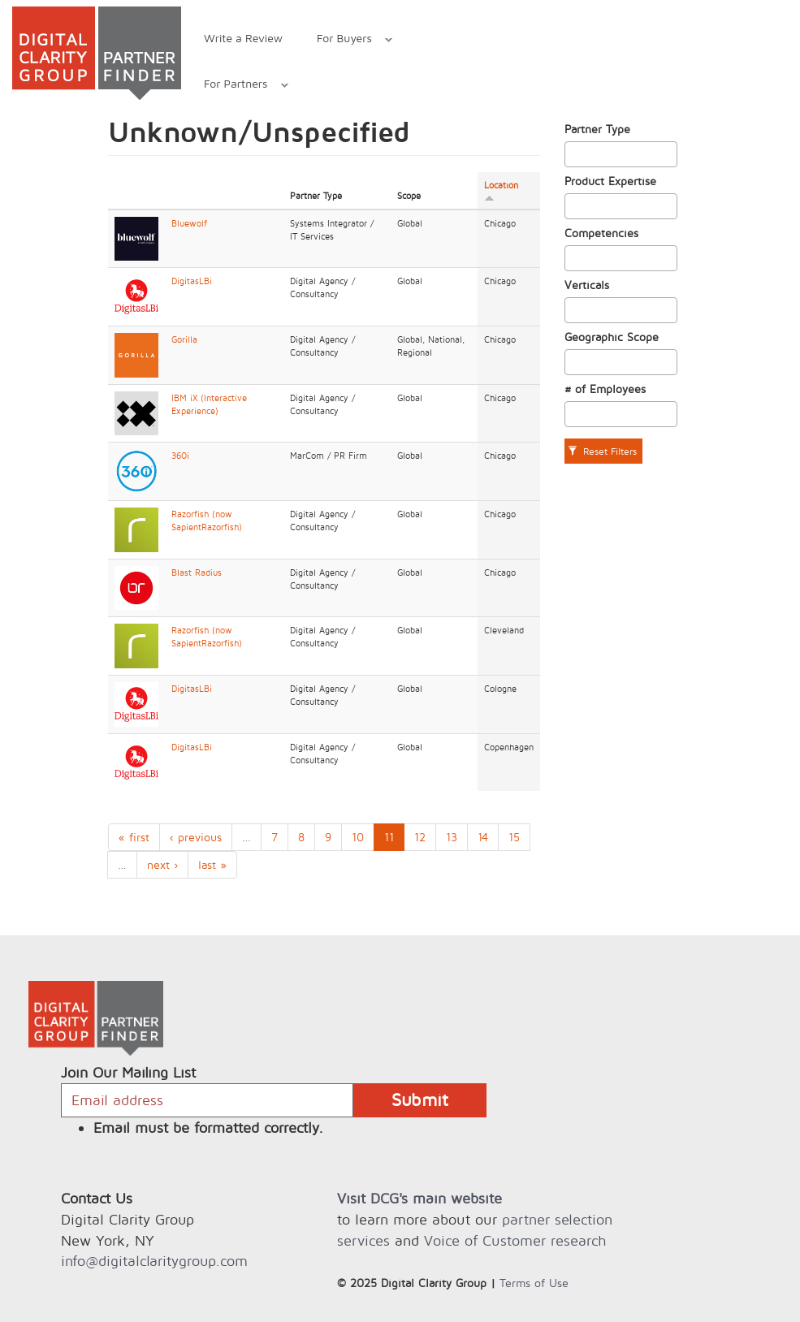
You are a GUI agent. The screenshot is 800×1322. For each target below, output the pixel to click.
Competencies (601, 233)
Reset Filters (602, 451)
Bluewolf (189, 223)
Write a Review (243, 38)
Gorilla (184, 339)
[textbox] (573, 154)
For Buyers (346, 40)
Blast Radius (196, 572)
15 (514, 837)
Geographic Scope (611, 336)
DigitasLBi (191, 281)
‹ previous (196, 837)
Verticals (586, 285)
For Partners (237, 85)
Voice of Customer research (515, 1240)
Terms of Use (534, 1283)
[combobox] (620, 154)
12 (420, 837)
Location (501, 190)
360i (180, 455)
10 (358, 837)
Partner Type (597, 129)
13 (451, 837)
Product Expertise (610, 181)
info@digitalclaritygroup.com (154, 1260)
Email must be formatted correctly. (208, 1127)
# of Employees (605, 388)
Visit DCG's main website (419, 1198)
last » (212, 864)
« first (134, 837)
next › (162, 864)
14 (483, 837)
